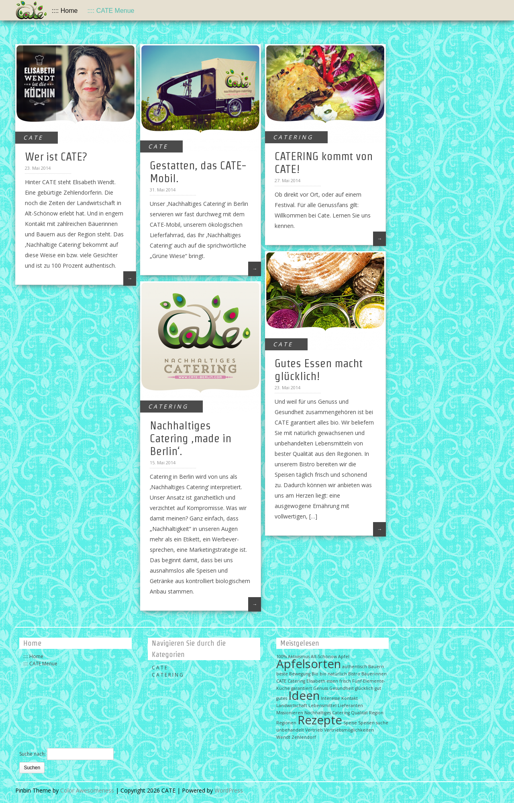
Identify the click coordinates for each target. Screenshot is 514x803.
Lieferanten (350, 705)
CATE (281, 681)
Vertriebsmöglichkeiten (349, 730)
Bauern (376, 666)
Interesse (330, 698)
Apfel (343, 656)
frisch (345, 681)
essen (332, 681)
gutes (281, 698)
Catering (296, 681)
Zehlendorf (304, 737)
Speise (350, 723)
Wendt (283, 737)
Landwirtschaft (291, 705)
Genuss (320, 688)
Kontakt (349, 698)
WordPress (228, 790)
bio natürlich (333, 674)
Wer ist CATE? (56, 156)
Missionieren (289, 713)
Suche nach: (32, 753)
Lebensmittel (322, 705)
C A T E (32, 137)
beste (282, 674)
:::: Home (65, 10)
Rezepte (320, 720)
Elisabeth (315, 681)
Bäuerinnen (374, 674)
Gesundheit (341, 688)
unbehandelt (290, 730)
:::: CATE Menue (110, 10)
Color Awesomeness (87, 790)
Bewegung (299, 674)
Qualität (359, 713)
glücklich (364, 688)
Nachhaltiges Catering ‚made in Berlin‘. (190, 438)
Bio (315, 674)
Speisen (366, 723)
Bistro (354, 674)
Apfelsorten (308, 664)
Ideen (304, 695)
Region (376, 713)
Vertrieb (314, 730)
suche (382, 723)
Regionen (286, 723)
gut (378, 688)
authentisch (354, 666)
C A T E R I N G (292, 137)
